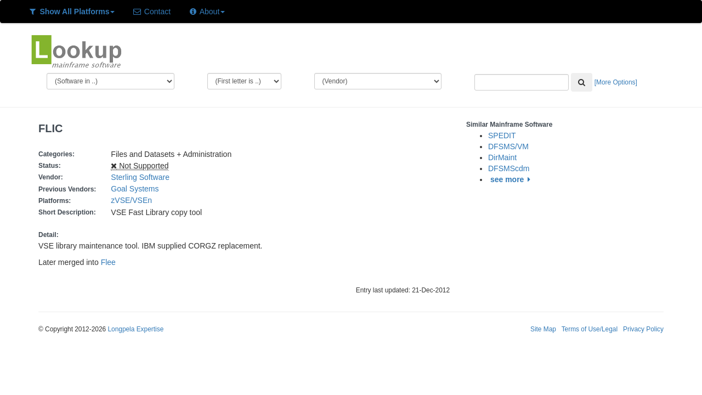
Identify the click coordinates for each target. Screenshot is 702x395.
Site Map (543, 329)
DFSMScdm (508, 168)
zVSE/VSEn (133, 200)
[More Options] (616, 82)
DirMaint (502, 157)
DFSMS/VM (508, 146)
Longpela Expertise (135, 329)
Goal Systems (134, 188)
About (206, 11)
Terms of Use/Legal (590, 329)
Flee (108, 262)
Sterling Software (140, 177)
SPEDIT (502, 135)
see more (512, 179)
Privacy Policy (643, 329)
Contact (151, 11)
